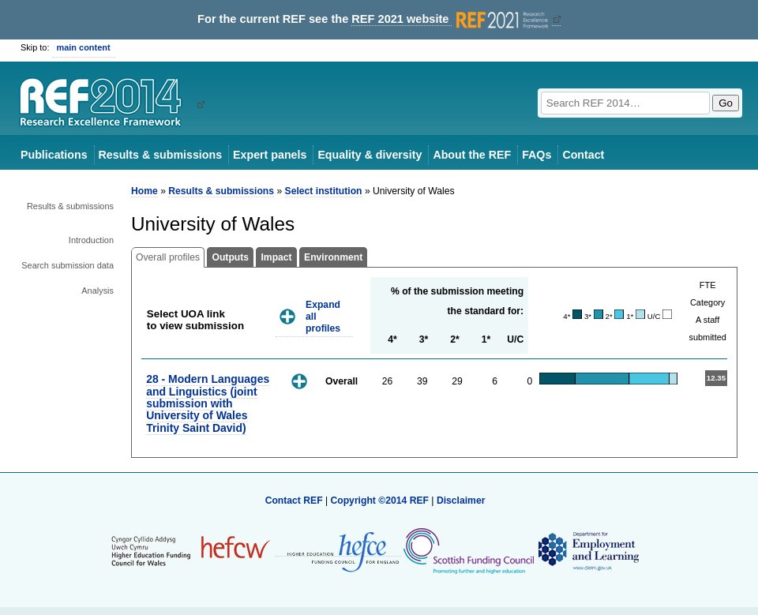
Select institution (323, 191)
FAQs (536, 154)
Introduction (91, 240)
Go (726, 103)
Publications (54, 154)
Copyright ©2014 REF (380, 500)
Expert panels (269, 154)
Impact (276, 257)
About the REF (472, 154)
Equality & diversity (369, 154)
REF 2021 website (451, 19)
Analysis (97, 290)
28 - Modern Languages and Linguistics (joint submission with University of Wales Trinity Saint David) (207, 403)
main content (84, 47)
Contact (583, 154)
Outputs (230, 257)
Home (144, 191)
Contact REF (294, 500)
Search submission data (67, 265)
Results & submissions (160, 154)
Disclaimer (461, 500)
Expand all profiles (323, 316)
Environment (333, 257)
